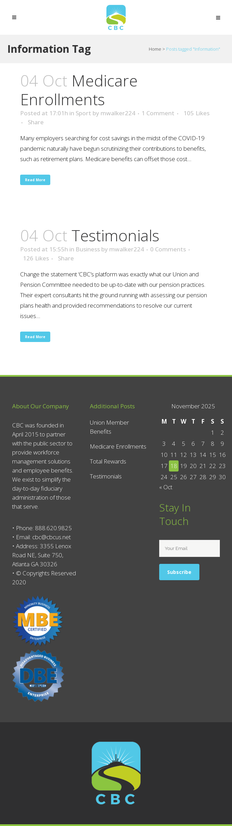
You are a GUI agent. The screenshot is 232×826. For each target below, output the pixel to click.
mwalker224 (118, 113)
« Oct (165, 487)
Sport (83, 113)
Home (155, 49)
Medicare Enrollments (79, 90)
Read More (35, 179)
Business (88, 249)
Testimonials (115, 235)
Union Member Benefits (109, 426)
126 (36, 258)
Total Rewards (108, 461)
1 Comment (157, 113)
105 (196, 113)
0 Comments (168, 249)
